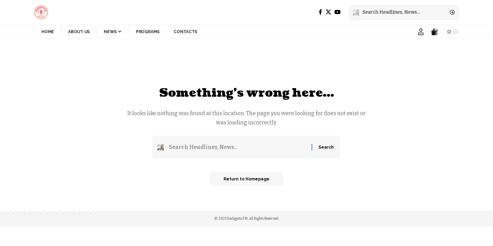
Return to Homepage (246, 179)
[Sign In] (420, 31)
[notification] (434, 31)
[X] (328, 12)
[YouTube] (337, 12)
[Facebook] (320, 12)
